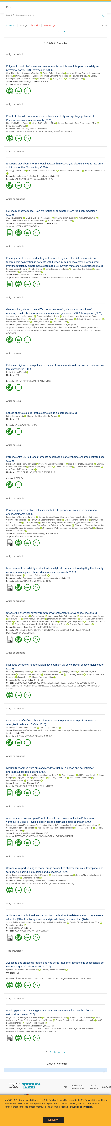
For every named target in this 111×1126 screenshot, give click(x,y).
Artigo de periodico (15, 54)
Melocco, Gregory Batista (42, 319)
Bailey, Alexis (58, 79)
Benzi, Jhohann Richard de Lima (83, 825)
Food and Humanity (21, 1026)
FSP (53, 472)
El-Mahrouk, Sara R (87, 775)
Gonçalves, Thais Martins (17, 319)
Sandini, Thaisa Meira (79, 922)
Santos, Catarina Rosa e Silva (51, 517)
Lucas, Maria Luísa (64, 467)
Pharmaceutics (19, 783)
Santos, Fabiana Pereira (16, 922)
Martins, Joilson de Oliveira (53, 970)
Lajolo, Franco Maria (15, 416)
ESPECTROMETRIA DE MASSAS (76, 630)
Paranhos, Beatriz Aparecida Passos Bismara (47, 922)
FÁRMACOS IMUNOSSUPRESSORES (30, 979)
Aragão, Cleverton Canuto (87, 316)
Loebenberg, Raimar (15, 780)
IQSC (46, 627)
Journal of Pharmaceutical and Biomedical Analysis (35, 578)
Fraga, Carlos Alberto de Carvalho (20, 517)
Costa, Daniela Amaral (27, 1020)
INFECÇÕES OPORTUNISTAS (27, 277)
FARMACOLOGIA (21, 84)
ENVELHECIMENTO (55, 979)
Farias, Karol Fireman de (61, 525)
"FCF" (24, 25)
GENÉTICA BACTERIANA (40, 327)
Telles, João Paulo (84, 828)
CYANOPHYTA (28, 633)
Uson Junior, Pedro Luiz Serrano (57, 528)
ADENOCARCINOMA (34, 536)
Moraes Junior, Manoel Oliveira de (62, 619)
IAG (30, 472)
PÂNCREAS (19, 536)
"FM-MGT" (50, 25)
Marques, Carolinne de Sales (27, 528)
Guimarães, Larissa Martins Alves (20, 825)
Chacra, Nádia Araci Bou (42, 677)
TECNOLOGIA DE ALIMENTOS (40, 786)
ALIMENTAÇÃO (30, 425)
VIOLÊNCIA (19, 736)
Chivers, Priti (43, 79)
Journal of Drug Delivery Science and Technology (34, 881)
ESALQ (47, 1026)
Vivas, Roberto (69, 316)
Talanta (16, 928)
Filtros (10, 25)
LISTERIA (19, 226)
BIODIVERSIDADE (33, 630)
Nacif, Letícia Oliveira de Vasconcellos (52, 825)
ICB (42, 81)
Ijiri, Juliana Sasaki (14, 575)
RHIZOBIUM (66, 330)
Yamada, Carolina (45, 828)
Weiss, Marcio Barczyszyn (17, 616)
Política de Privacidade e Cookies (75, 1107)
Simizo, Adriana (31, 522)
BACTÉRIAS (20, 630)
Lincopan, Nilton (60, 322)
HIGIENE (18, 381)
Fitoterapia (18, 627)
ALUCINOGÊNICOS (23, 931)
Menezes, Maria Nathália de (77, 520)
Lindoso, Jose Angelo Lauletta (44, 621)
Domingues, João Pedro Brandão (62, 616)
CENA (55, 627)
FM (38, 627)
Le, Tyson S (96, 875)
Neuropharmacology (22, 81)
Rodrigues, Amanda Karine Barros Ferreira (31, 525)
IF (27, 472)
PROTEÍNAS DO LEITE (62, 132)
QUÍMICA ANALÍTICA (24, 581)
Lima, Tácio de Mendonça (57, 269)
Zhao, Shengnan (69, 775)
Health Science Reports (23, 274)
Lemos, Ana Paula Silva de (17, 322)
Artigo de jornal (13, 353)
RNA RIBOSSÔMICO (51, 330)
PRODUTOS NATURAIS (51, 630)
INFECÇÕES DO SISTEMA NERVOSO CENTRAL (35, 836)
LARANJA (19, 425)
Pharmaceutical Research (24, 833)
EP (24, 472)
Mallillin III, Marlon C (15, 775)
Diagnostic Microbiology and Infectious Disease (33, 325)
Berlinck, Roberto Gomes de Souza (51, 624)
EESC (19, 472)
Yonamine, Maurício (14, 925)
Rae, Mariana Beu (79, 76)
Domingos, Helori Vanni (34, 619)
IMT (51, 627)
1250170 (49, 179)
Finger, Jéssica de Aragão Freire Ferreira (23, 1017)
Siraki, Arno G (40, 778)
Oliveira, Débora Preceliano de (38, 218)
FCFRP (47, 472)
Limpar (104, 25)
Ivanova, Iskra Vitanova (65, 218)
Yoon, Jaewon (38, 616)
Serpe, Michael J (23, 778)
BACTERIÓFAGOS (31, 226)
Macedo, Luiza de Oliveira (30, 674)
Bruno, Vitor (94, 922)
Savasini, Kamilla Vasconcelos (52, 464)
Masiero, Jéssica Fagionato (18, 672)
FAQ (65, 1087)
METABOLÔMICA (13, 633)
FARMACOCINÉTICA (64, 836)
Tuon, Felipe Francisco (63, 828)
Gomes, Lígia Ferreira (49, 727)
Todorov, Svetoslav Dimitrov (60, 220)
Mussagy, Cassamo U (15, 170)
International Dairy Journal (24, 129)
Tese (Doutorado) (15, 951)
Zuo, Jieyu (25, 875)
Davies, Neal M (33, 780)
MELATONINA (32, 883)
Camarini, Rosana (75, 79)
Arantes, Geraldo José (53, 674)
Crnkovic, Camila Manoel (80, 624)
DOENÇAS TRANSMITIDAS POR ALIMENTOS (34, 1029)
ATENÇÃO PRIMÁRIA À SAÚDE (38, 736)
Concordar (53, 1120)
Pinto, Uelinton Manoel (16, 126)
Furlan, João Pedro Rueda (48, 316)
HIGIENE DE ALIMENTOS (64, 1029)
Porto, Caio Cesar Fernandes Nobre (46, 520)
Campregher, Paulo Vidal (82, 528)
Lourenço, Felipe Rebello (36, 575)
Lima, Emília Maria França (17, 123)
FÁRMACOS (20, 883)
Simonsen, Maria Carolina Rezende (21, 727)
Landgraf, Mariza (45, 1020)
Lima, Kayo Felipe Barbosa (76, 517)
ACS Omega (18, 680)
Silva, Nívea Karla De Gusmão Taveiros (22, 73)
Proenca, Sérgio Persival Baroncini (21, 464)
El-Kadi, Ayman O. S (58, 778)
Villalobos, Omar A (50, 775)
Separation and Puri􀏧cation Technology (30, 176)
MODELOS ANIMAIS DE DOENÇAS (70, 686)
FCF (46, 81)
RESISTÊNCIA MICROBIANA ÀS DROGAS (69, 327)
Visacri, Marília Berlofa (31, 272)
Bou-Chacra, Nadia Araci (80, 778)
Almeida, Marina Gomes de (79, 73)
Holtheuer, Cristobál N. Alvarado (42, 170)
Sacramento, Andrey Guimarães (20, 316)
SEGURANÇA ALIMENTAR (46, 1031)
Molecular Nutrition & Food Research (29, 223)
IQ (34, 680)
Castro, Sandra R (22, 621)
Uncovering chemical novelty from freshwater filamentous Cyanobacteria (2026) (51, 612)
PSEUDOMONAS (45, 132)
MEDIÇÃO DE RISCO (42, 581)
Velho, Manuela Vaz (86, 218)
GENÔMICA (11, 333)
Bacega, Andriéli (69, 672)
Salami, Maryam (34, 775)
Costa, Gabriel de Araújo (53, 73)
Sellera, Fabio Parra (41, 322)
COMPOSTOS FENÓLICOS (26, 132)
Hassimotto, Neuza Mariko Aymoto (42, 416)
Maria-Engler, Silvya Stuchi (40, 467)
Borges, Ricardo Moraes (25, 624)
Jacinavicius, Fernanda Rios (92, 616)
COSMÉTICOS (21, 786)
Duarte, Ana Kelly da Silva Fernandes (57, 522)
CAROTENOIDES (22, 179)
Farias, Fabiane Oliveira (95, 170)
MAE (40, 472)
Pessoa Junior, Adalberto (70, 170)
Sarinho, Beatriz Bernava (16, 269)
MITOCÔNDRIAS (87, 979)
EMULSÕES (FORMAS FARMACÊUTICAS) (48, 683)
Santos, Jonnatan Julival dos (46, 672)
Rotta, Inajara (36, 269)
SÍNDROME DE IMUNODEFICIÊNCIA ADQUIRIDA (60, 277)
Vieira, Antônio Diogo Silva (43, 123)
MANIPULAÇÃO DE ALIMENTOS (36, 381)
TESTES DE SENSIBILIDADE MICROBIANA (24, 330)
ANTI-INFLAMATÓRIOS (45, 686)
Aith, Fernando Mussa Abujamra (20, 469)
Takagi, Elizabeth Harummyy (89, 319)
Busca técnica (94, 1087)
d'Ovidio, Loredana (14, 218)
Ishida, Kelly (23, 677)
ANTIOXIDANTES (37, 179)
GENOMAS (93, 327)
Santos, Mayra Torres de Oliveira (20, 828)
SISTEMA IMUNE (71, 979)
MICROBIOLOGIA (22, 327)
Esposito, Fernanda (65, 319)
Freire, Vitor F (15, 619)
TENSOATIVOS (72, 683)
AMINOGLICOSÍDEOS (81, 330)
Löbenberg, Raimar (75, 674)
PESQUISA (18, 478)
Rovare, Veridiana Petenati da (55, 76)
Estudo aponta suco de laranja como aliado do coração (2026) (41, 412)
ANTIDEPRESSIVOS (40, 931)
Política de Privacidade (77, 1087)
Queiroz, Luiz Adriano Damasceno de (22, 970)
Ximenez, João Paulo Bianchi (87, 467)
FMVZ (74, 325)
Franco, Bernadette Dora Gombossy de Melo (77, 123)
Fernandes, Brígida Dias (82, 269)
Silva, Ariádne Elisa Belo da (28, 76)
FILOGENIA (96, 330)
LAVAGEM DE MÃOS (85, 1029)
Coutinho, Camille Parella (81, 1017)
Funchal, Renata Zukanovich (81, 464)
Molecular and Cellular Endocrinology (29, 533)
